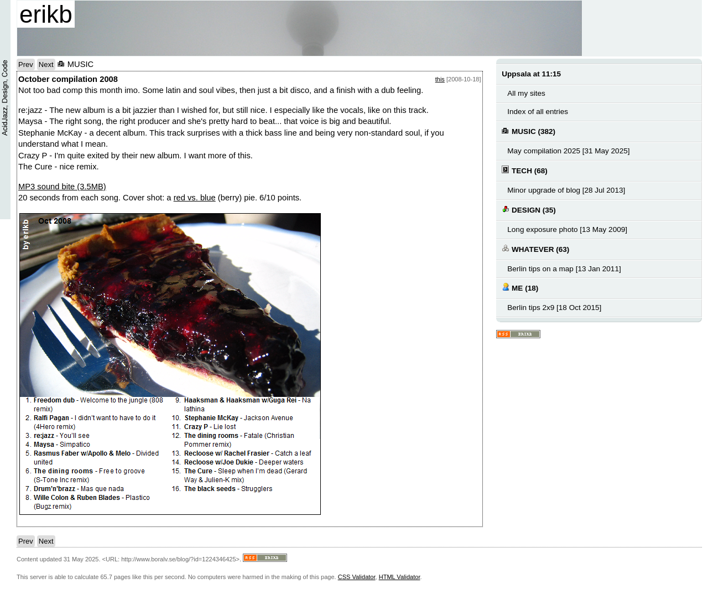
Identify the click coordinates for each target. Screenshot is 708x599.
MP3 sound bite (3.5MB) (62, 186)
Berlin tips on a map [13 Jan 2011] (564, 269)
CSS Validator (357, 577)
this (440, 79)
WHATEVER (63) (535, 249)
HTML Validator (399, 577)
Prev (25, 64)
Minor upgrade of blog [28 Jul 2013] (566, 190)
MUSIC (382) (528, 131)
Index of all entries (537, 111)
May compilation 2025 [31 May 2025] (568, 151)
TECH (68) (524, 170)
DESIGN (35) (528, 209)
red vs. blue (195, 197)
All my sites (526, 93)
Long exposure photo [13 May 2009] (567, 229)
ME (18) (520, 287)
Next (46, 64)
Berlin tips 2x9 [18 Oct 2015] (554, 307)
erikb (45, 14)
